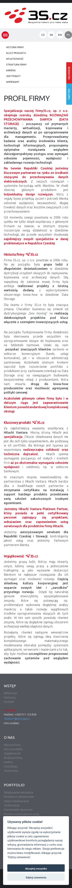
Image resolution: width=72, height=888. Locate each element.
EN (60, 34)
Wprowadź (69, 73)
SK (51, 34)
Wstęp (10, 686)
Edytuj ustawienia (36, 877)
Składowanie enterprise (18, 792)
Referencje (10, 693)
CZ (43, 34)
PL (68, 34)
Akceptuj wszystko (36, 868)
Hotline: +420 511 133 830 (20, 714)
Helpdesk (10, 710)
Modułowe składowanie (19, 796)
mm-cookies (11, 723)
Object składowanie (16, 801)
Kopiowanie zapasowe (18, 809)
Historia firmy (15, 47)
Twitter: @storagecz (17, 718)
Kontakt (9, 701)
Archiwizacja (11, 805)
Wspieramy (12, 82)
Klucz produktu (16, 53)
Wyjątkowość (14, 59)
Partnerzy (10, 697)
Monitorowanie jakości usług (21, 814)
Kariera (11, 70)
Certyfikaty (13, 76)
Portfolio (14, 785)
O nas (9, 737)
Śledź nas (69, 94)
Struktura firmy (16, 64)
